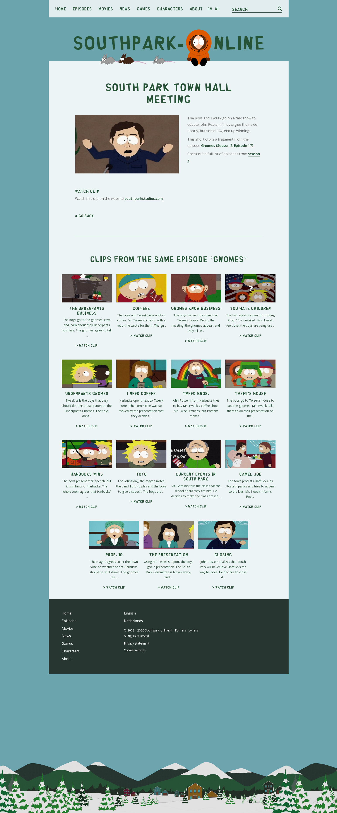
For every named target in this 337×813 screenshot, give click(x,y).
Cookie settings (135, 772)
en (209, 9)
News (125, 9)
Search (240, 9)
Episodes (82, 9)
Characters (170, 9)
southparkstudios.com (144, 320)
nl (217, 9)
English (130, 735)
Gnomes (228, 381)
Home (60, 9)
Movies (105, 9)
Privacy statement (136, 765)
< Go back (84, 338)
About (196, 9)
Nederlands (133, 742)
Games (143, 9)
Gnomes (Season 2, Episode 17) (227, 206)
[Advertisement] (168, 98)
